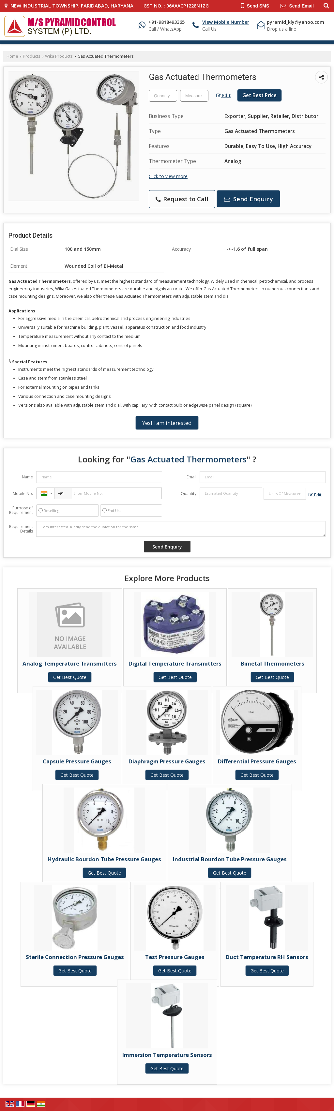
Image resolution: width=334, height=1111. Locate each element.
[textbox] (194, 96)
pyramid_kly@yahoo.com (295, 22)
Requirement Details (21, 528)
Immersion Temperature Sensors (167, 1054)
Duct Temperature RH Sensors (267, 957)
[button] (225, 22)
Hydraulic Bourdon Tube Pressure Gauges (104, 859)
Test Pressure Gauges (175, 957)
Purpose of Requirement (21, 510)
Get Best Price (259, 95)
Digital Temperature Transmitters (175, 663)
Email (191, 477)
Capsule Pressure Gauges (77, 761)
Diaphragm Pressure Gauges (167, 761)
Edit (223, 95)
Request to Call (182, 199)
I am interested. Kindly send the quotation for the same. (181, 529)
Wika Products (59, 56)
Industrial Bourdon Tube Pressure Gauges (230, 859)
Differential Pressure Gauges (257, 761)
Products (31, 56)
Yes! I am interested (167, 423)
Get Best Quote (69, 677)
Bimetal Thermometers (272, 663)
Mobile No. (23, 493)
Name (27, 477)
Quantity (188, 493)
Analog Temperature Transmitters (70, 663)
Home (12, 56)
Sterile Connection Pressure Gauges (75, 957)
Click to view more (168, 176)
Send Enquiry (248, 199)
